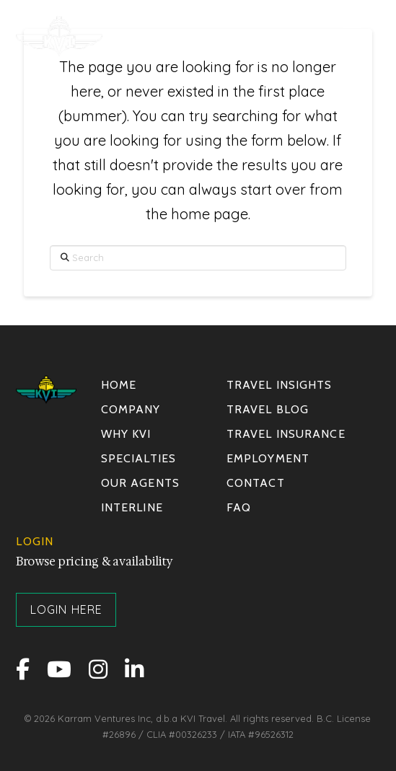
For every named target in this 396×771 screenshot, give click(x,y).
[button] (351, 36)
